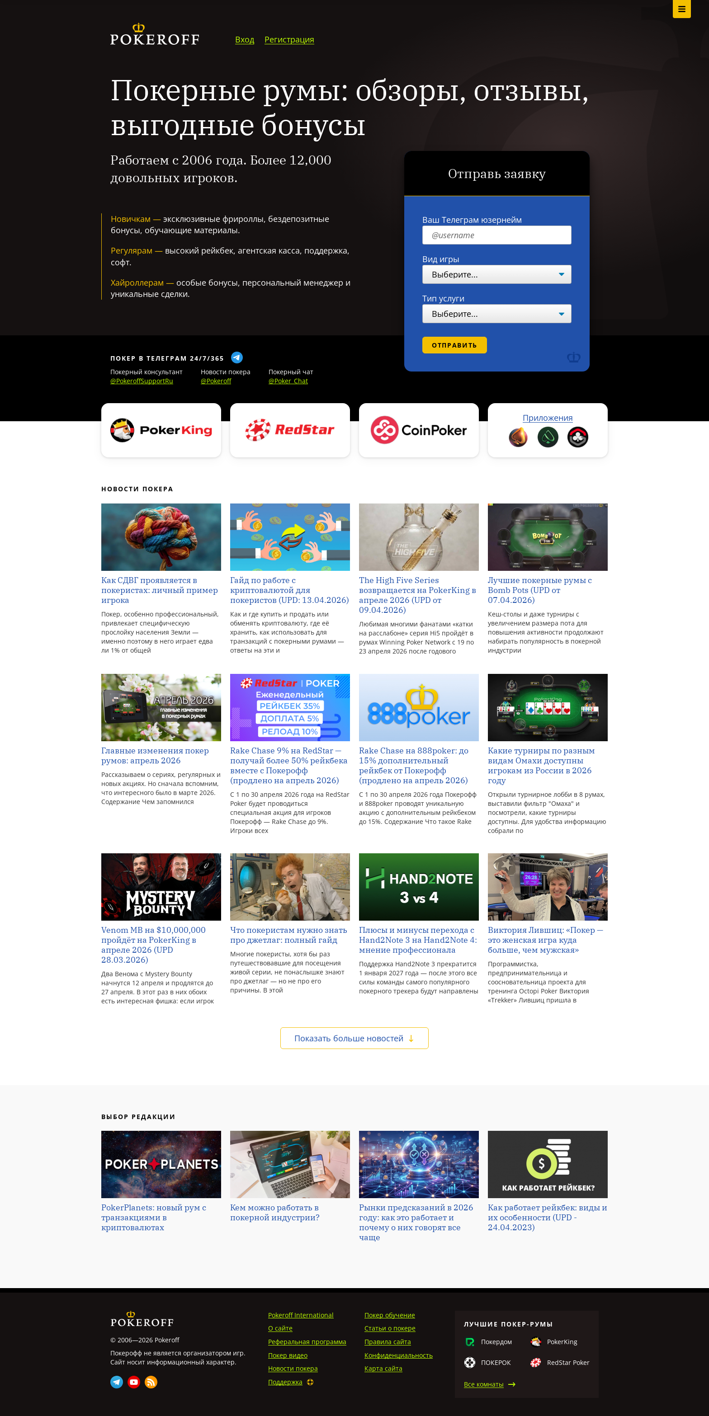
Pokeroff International (301, 1315)
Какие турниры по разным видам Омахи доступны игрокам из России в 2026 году (541, 766)
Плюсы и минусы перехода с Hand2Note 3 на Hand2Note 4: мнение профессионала (418, 940)
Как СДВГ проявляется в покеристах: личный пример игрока (159, 590)
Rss (151, 1382)
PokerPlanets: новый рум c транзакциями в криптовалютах (153, 1218)
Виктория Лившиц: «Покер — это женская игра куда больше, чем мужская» (545, 940)
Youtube (134, 1382)
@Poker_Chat (288, 380)
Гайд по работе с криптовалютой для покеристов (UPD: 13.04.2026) (289, 590)
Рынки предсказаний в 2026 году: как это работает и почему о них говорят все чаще (416, 1222)
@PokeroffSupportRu (141, 380)
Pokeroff (142, 1319)
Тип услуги (443, 298)
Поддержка (285, 1382)
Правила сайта (387, 1341)
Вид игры (440, 259)
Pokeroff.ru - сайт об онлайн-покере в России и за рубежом (154, 34)
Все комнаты (484, 1384)
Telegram (116, 1382)
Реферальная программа (307, 1341)
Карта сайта (383, 1368)
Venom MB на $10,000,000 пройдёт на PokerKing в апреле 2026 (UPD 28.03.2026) (153, 945)
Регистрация (289, 39)
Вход (244, 39)
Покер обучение (389, 1315)
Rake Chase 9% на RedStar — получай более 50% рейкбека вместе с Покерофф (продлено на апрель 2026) (289, 766)
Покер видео (287, 1355)
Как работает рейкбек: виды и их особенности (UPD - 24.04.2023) (547, 1218)
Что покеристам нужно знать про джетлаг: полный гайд (288, 935)
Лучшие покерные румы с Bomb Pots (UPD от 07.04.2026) (540, 590)
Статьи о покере (390, 1328)
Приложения (548, 417)
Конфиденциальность (398, 1355)
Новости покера (293, 1368)
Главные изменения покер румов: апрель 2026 (155, 756)
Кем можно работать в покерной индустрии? (275, 1213)
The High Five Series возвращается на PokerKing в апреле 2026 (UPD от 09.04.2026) (417, 595)
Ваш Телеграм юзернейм (472, 219)
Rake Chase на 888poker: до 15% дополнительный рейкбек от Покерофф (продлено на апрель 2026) (413, 766)
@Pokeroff (216, 380)
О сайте (280, 1328)
